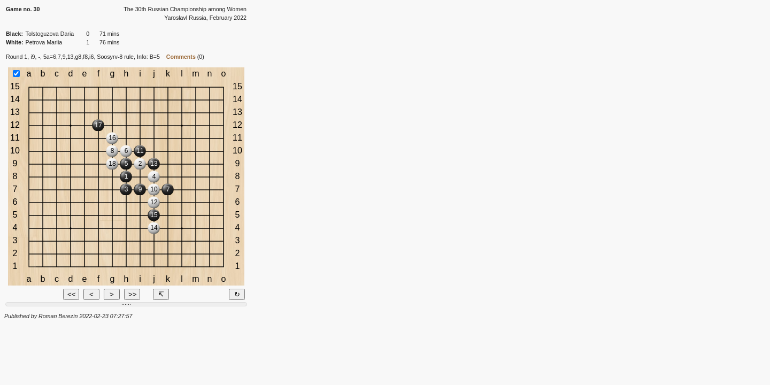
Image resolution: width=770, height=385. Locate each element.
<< (71, 294)
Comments (181, 56)
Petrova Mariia (44, 42)
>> (132, 294)
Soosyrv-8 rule (115, 56)
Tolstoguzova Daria (50, 33)
